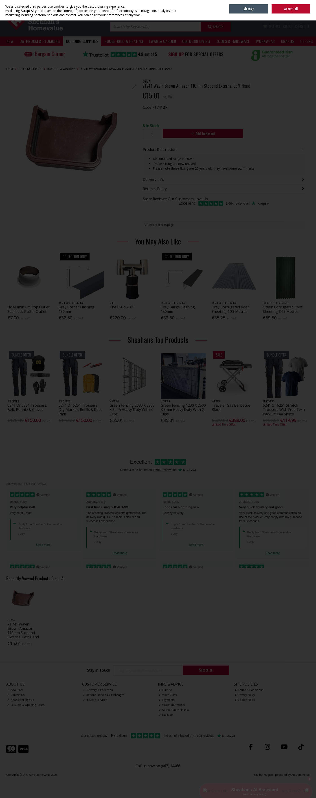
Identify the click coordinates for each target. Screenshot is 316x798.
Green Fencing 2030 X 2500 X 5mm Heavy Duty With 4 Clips (132, 409)
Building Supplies (82, 41)
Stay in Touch (98, 670)
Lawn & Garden (162, 41)
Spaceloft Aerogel (172, 705)
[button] (134, 86)
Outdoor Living (196, 41)
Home (278, 3)
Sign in (298, 14)
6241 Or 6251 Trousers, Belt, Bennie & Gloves (27, 407)
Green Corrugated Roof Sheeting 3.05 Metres (283, 309)
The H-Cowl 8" (122, 307)
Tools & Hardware (233, 41)
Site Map (166, 715)
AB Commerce (300, 775)
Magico (268, 775)
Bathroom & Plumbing (40, 41)
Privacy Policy (245, 695)
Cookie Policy (245, 700)
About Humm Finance (174, 710)
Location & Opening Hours (25, 705)
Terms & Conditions (249, 690)
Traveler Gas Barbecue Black (231, 407)
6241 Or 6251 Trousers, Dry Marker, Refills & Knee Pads (81, 409)
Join (307, 14)
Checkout (302, 26)
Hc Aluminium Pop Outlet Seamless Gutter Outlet (28, 309)
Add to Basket (203, 133)
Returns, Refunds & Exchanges (103, 695)
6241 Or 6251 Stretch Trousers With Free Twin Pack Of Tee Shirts (284, 409)
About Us (14, 690)
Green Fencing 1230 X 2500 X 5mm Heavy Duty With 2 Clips (183, 409)
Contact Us (15, 695)
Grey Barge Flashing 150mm (178, 309)
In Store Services (95, 700)
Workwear (265, 41)
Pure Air (165, 690)
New (10, 41)
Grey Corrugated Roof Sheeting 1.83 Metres (230, 309)
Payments (167, 700)
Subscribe (206, 670)
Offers (306, 41)
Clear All (58, 578)
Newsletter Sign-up (20, 700)
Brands (287, 41)
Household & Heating (123, 41)
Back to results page (161, 225)
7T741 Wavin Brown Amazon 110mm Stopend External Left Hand (23, 631)
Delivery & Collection (98, 690)
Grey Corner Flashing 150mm (76, 309)
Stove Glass (168, 695)
